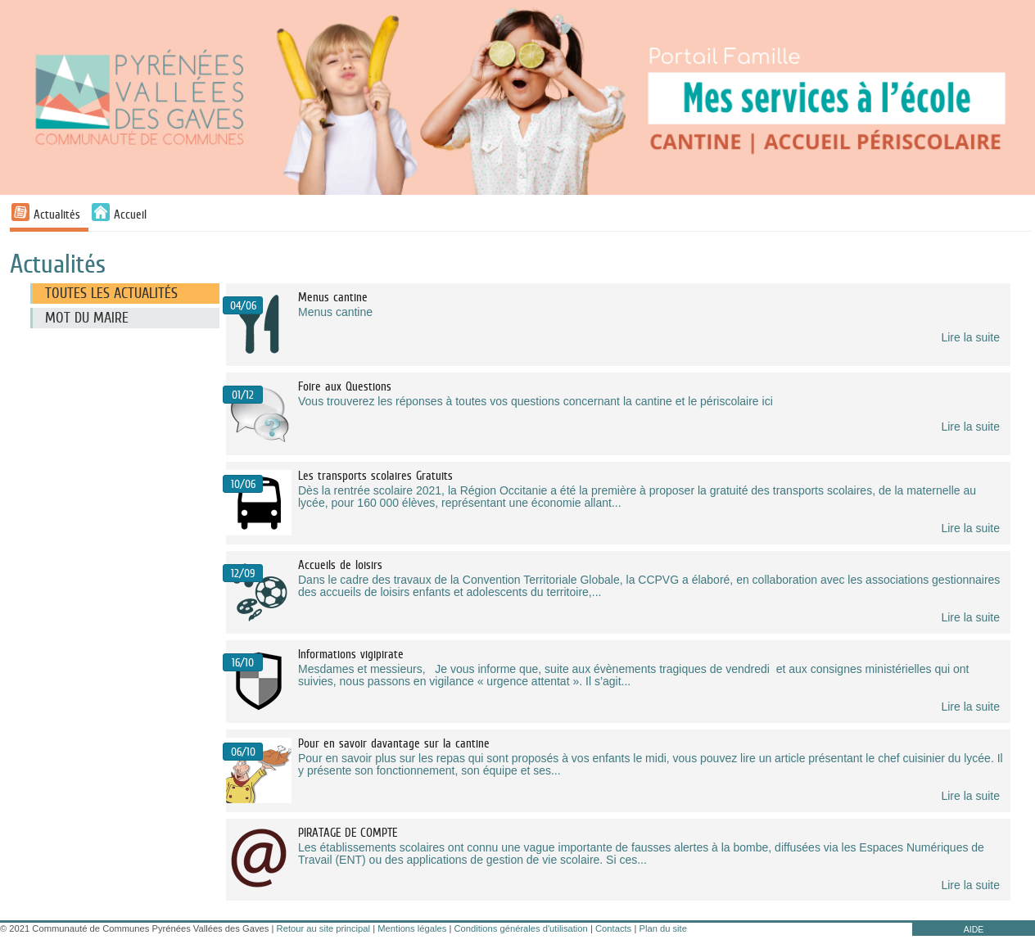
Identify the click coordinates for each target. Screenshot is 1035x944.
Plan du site (662, 928)
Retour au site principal (323, 928)
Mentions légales (411, 928)
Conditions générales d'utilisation (521, 928)
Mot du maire (87, 317)
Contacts (613, 928)
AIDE (974, 929)
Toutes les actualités (111, 293)
